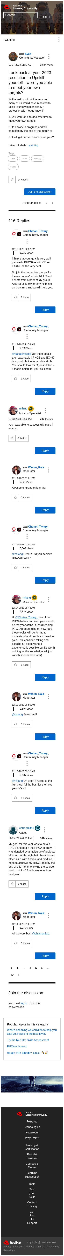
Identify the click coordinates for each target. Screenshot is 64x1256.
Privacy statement (12, 1246)
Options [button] (59, 39)
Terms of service (34, 1246)
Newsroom (31, 1132)
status (13, 167)
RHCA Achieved (16, 1046)
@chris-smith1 (40, 933)
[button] (49, 56)
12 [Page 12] (12, 975)
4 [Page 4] (30, 968)
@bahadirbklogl (21, 353)
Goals (24, 158)
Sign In (47, 16)
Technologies (32, 1127)
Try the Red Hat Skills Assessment (28, 1040)
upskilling (33, 145)
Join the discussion (39, 191)
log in (24, 1003)
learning (37, 158)
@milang (17, 554)
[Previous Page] (12, 967)
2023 (12, 158)
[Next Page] (19, 975)
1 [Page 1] (17, 968)
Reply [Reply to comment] (45, 309)
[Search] (20, 15)
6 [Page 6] (42, 968)
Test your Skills (32, 1193)
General (10, 39)
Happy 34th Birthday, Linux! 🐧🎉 (27, 1052)
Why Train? (32, 1138)
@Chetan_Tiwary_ (26, 617)
